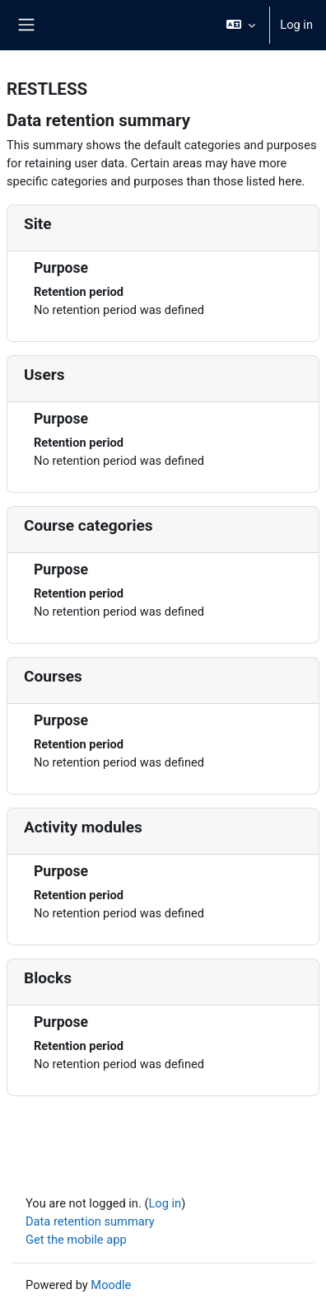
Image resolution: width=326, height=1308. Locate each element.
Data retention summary (90, 1221)
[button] (241, 25)
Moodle (111, 1285)
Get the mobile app (76, 1239)
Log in (296, 24)
